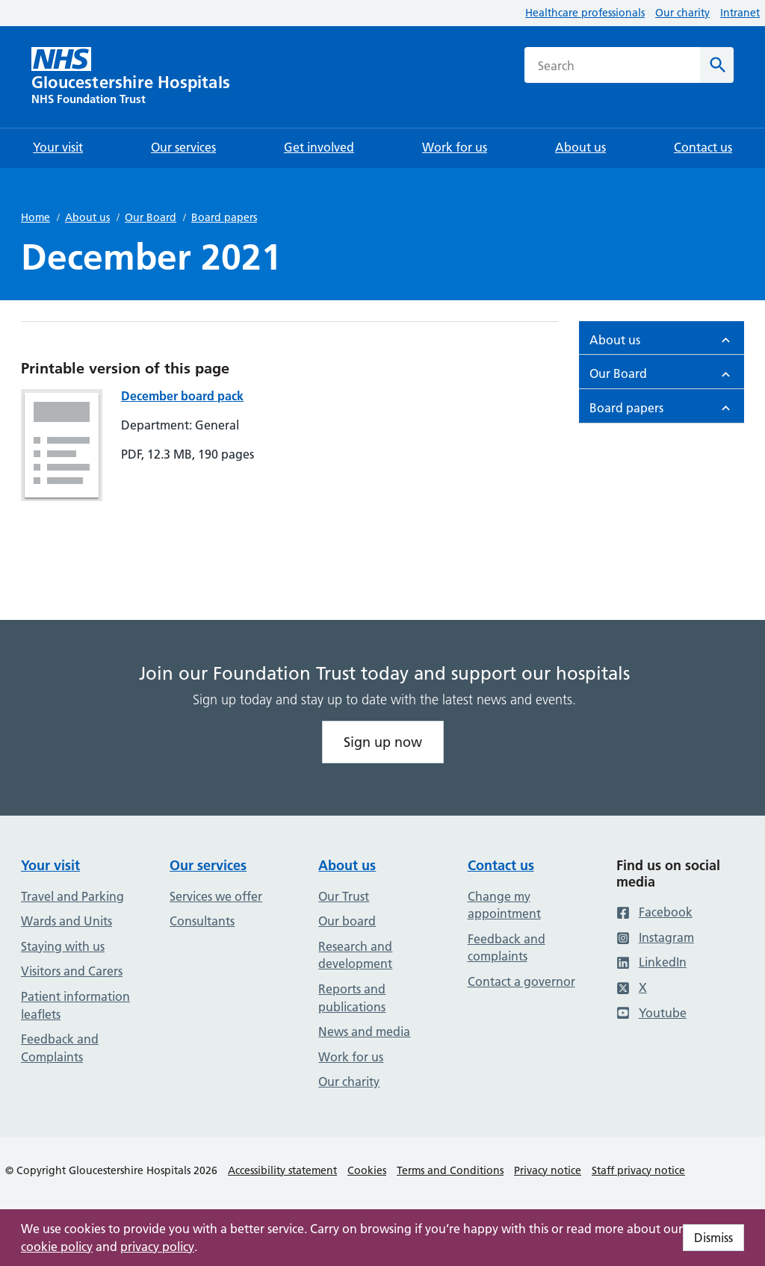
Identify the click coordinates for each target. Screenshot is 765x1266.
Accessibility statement (282, 1170)
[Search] (717, 65)
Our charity (682, 12)
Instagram (655, 937)
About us (87, 217)
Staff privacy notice (638, 1170)
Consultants (202, 920)
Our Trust (343, 896)
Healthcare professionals (585, 12)
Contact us (501, 865)
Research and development (355, 955)
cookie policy (57, 1246)
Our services (208, 865)
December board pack (182, 395)
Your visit (50, 865)
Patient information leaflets (75, 1005)
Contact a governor (521, 981)
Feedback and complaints (506, 947)
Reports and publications (351, 997)
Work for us (350, 1056)
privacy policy (157, 1246)
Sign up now (383, 742)
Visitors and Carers (72, 971)
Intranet (740, 12)
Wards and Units (66, 920)
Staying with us (63, 946)
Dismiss (713, 1237)
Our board (347, 920)
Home (35, 217)
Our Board (150, 217)
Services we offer (216, 896)
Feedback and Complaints (60, 1047)
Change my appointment (504, 905)
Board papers (224, 217)
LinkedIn (651, 962)
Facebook (654, 911)
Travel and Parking (72, 896)
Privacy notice (547, 1170)
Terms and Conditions (450, 1170)
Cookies (366, 1170)
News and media (364, 1031)
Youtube (651, 1012)
